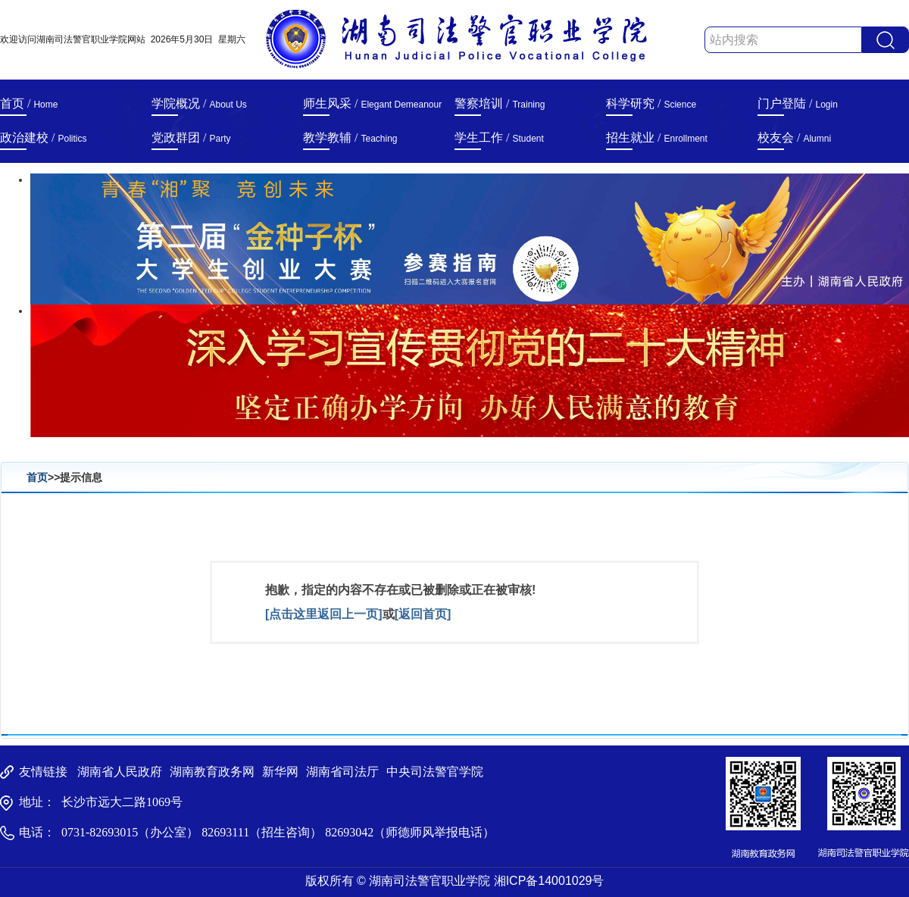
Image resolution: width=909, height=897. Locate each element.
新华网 (280, 771)
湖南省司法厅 (342, 771)
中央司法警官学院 (434, 771)
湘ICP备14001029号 (549, 880)
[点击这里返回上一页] (324, 614)
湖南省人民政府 (119, 771)
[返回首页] (423, 614)
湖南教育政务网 (212, 771)
